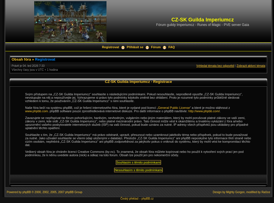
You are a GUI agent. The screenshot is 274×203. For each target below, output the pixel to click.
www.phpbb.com (36, 111)
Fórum (156, 47)
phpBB (26, 192)
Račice (266, 192)
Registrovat (110, 47)
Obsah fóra (21, 59)
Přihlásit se (135, 47)
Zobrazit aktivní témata (251, 65)
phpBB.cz (148, 198)
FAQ (171, 47)
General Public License (174, 107)
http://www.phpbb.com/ (204, 111)
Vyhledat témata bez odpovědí (215, 65)
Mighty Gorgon (235, 192)
